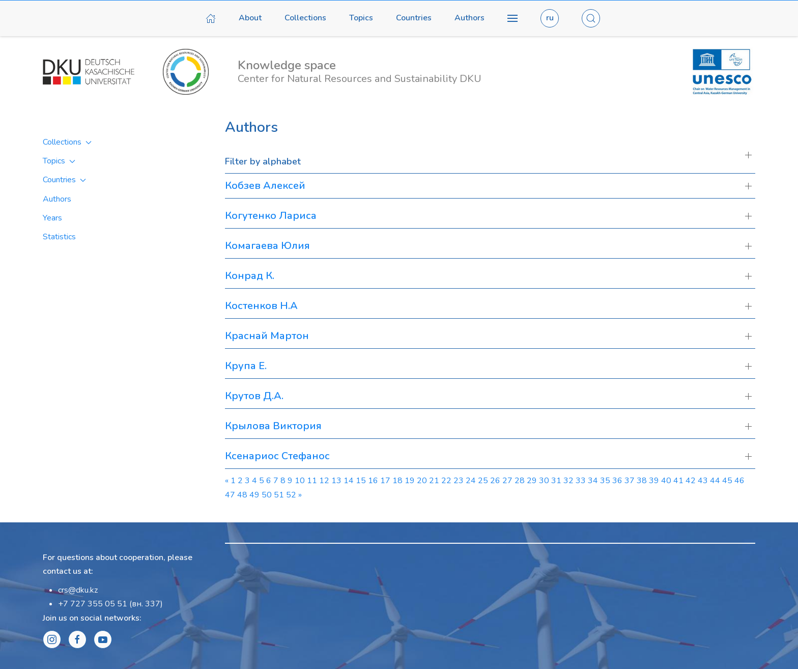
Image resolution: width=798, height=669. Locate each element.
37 (629, 480)
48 (242, 494)
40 (666, 480)
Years (52, 218)
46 (739, 480)
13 (336, 480)
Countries (414, 17)
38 (642, 480)
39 (654, 480)
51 (279, 494)
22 (446, 480)
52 (291, 494)
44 (715, 480)
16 (373, 480)
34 (593, 480)
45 (727, 480)
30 (544, 480)
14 (349, 480)
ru (550, 17)
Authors (469, 17)
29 (532, 480)
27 (507, 480)
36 (617, 480)
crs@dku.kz (78, 590)
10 (300, 480)
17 (385, 480)
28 (520, 480)
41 (678, 480)
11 (312, 480)
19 (410, 480)
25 (483, 480)
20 (422, 480)
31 (556, 480)
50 (267, 494)
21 (434, 480)
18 (397, 480)
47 (230, 494)
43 (703, 480)
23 (458, 480)
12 (324, 480)
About (250, 17)
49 (254, 494)
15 (361, 480)
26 (495, 480)
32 (568, 480)
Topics (361, 17)
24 (471, 480)
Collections (305, 17)
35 (605, 480)
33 (581, 480)
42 (691, 480)
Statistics (59, 236)
